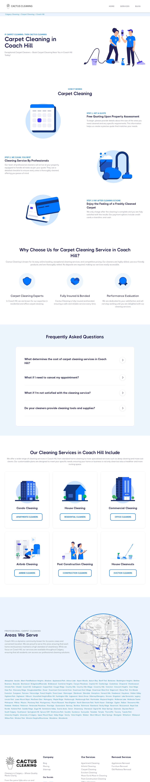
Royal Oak (134, 706)
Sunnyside (85, 712)
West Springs (107, 715)
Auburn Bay (93, 681)
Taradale (93, 712)
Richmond (85, 706)
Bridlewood (52, 684)
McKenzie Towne (133, 699)
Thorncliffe (109, 712)
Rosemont (114, 706)
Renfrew (77, 706)
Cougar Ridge (58, 687)
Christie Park (10, 687)
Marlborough (69, 699)
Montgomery (45, 702)
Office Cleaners (123, 517)
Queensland (60, 706)
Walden (86, 715)
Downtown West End (100, 690)
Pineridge (50, 706)
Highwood (20, 696)
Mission (23, 702)
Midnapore (9, 702)
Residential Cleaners (75, 517)
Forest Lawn (57, 693)
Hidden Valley (135, 693)
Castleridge (103, 684)
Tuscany (118, 712)
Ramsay (69, 706)
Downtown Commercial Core (60, 690)
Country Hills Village (84, 687)
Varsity (67, 715)
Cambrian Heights (65, 684)
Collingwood (37, 687)
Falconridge (34, 693)
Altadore (48, 681)
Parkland (16, 706)
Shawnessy (78, 709)
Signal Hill (97, 709)
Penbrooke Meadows (37, 706)
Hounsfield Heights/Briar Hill (44, 696)
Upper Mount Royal (45, 715)
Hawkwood (116, 693)
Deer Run (8, 690)
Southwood (21, 712)
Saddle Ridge (27, 709)
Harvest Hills (106, 693)
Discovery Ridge (19, 690)
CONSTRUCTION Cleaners (75, 573)
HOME (112, 6)
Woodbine (53, 718)
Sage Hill (37, 709)
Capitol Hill (93, 684)
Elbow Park (124, 690)
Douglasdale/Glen (34, 690)
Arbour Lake (71, 681)
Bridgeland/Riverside (39, 684)
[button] (124, 6)
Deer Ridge (133, 687)
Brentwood (25, 684)
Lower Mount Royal (22, 699)
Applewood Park (59, 681)
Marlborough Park (82, 699)
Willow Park (9, 718)
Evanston (8, 693)
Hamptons (95, 693)
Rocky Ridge (104, 706)
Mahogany (48, 699)
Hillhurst (29, 696)
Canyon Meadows (81, 684)
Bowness (8, 684)
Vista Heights (76, 715)
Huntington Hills (62, 696)
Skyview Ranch (128, 709)
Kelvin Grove (83, 696)
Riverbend (94, 706)
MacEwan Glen (37, 699)
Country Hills (71, 687)
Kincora (109, 696)
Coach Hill (27, 687)
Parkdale (8, 706)
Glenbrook (77, 693)
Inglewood (73, 696)
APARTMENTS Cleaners (27, 517)
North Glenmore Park (85, 702)
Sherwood (88, 709)
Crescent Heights (121, 687)
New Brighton (70, 702)
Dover (45, 690)
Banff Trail (103, 681)
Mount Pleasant (58, 702)
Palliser (123, 702)
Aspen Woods (82, 681)
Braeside (16, 684)
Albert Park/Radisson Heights (32, 681)
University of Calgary (28, 715)
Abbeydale (9, 681)
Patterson (24, 706)
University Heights (12, 715)
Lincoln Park (9, 699)
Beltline (136, 681)
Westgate (118, 715)
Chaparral (123, 684)
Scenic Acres (62, 709)
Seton (70, 709)
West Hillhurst (95, 715)
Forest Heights (46, 693)
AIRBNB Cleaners (27, 573)
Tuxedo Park (127, 712)
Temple (101, 712)
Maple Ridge (58, 699)
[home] (21, 6)
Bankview (111, 681)
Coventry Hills (99, 687)
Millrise (17, 702)
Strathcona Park (57, 712)
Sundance (76, 712)
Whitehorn (127, 715)
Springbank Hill (33, 712)
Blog (138, 6)
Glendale (86, 693)
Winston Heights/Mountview (37, 718)
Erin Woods (133, 690)
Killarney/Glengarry (97, 696)
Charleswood (133, 684)
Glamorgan (67, 693)
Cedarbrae (113, 684)
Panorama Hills (133, 702)
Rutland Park (16, 709)
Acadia (17, 681)
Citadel (19, 687)
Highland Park (10, 696)
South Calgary (10, 712)
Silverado (117, 709)
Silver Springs (107, 709)
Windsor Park (20, 718)
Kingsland (116, 696)
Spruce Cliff (45, 712)
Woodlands (63, 718)
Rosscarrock (124, 706)
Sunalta (68, 712)
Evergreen (17, 693)
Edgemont (114, 690)
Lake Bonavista (128, 696)
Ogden (117, 702)
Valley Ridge (58, 715)
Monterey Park (33, 702)
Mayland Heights (107, 699)
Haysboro (125, 693)
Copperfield (47, 687)
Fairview (25, 693)
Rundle (7, 709)
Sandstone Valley (49, 709)
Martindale (94, 699)
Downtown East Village (82, 690)
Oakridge (109, 702)
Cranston (109, 687)
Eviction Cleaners (123, 573)
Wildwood (136, 715)
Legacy (138, 696)
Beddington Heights (124, 681)
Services (124, 6)
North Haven (100, 702)
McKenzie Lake (120, 699)
